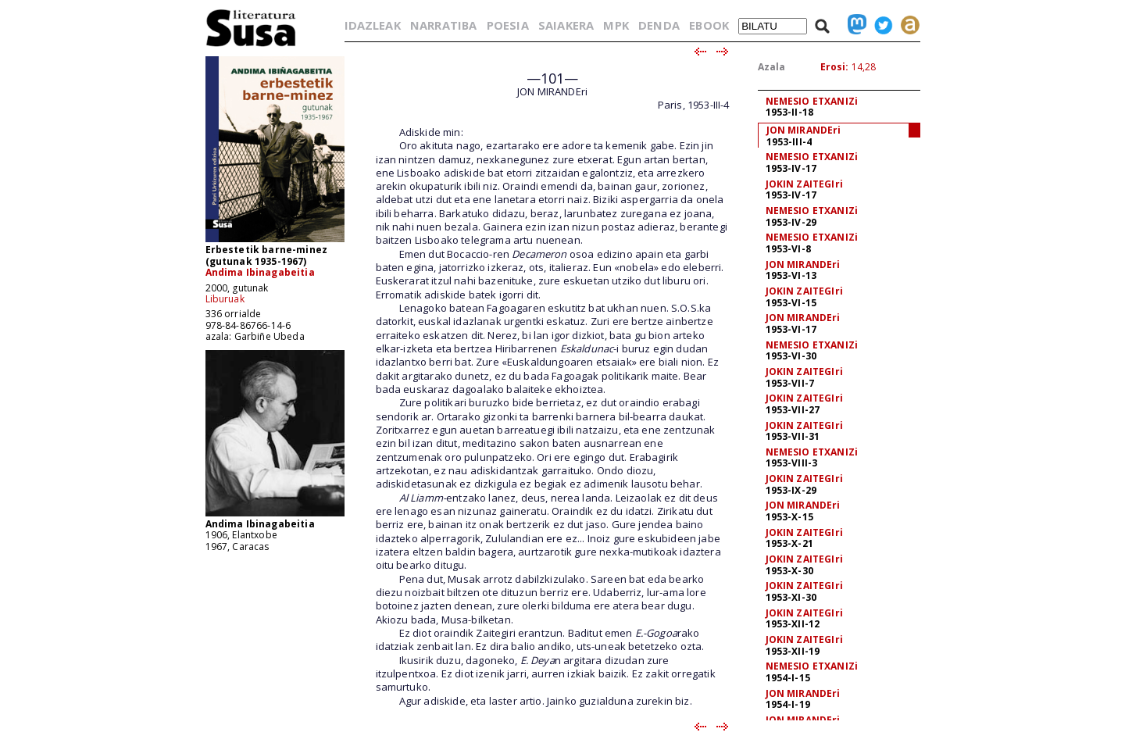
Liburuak (225, 298)
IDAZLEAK (373, 25)
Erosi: (834, 66)
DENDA (659, 25)
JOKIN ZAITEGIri (804, 184)
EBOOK (709, 25)
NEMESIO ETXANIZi (812, 101)
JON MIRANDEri (803, 130)
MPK (615, 25)
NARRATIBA (443, 25)
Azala (772, 66)
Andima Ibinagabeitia (260, 272)
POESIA (508, 25)
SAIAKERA (566, 25)
